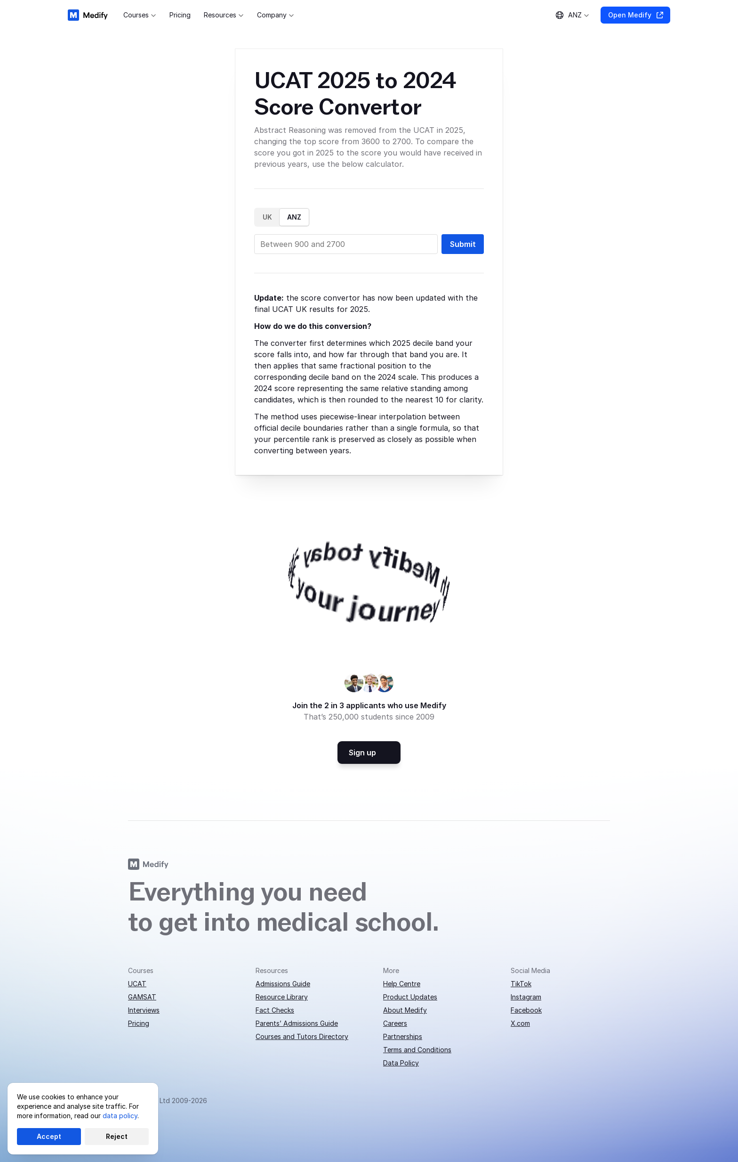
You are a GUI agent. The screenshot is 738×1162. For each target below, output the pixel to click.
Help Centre (401, 984)
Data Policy (401, 1063)
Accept (49, 1136)
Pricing (138, 1023)
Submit (463, 244)
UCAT (137, 984)
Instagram (526, 997)
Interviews (144, 1010)
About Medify (405, 1010)
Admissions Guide (283, 984)
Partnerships (402, 1036)
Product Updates (410, 997)
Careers (395, 1023)
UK (267, 217)
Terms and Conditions (417, 1050)
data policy (120, 1116)
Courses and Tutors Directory (302, 1036)
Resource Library (282, 997)
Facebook (526, 1010)
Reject (117, 1136)
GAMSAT (142, 997)
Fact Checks (275, 1010)
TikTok (521, 984)
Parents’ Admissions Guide (297, 1023)
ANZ (294, 217)
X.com (520, 1023)
